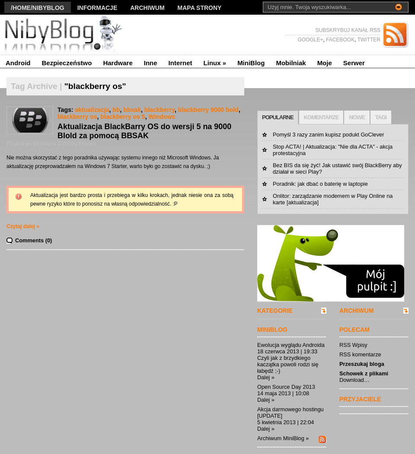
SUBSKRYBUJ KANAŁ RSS (348, 30)
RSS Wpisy (353, 345)
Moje (324, 63)
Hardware (117, 63)
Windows (162, 116)
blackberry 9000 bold (208, 109)
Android (18, 63)
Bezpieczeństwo (67, 63)
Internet (180, 63)
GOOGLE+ (310, 40)
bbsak (132, 109)
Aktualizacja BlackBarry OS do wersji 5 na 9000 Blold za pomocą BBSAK (144, 131)
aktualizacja (92, 109)
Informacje (97, 7)
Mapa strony (200, 7)
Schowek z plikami (363, 373)
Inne (150, 63)
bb (116, 109)
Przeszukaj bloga (361, 364)
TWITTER (368, 40)
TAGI (380, 117)
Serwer (354, 63)
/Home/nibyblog (37, 7)
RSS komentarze (360, 354)
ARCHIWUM (356, 310)
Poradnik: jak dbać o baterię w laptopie (320, 184)
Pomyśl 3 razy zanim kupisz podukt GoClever (328, 134)
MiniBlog (251, 63)
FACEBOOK (339, 40)
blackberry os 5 (122, 116)
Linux (215, 63)
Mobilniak (291, 63)
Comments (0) (33, 240)
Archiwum (147, 7)
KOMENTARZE (321, 117)
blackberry (159, 109)
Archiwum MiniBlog (280, 438)
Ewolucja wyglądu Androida (291, 345)
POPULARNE (278, 117)
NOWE (356, 117)
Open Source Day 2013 (286, 387)
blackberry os (77, 116)
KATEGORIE (275, 310)
